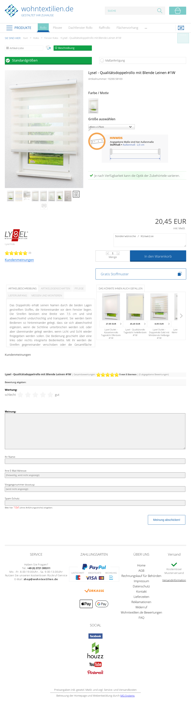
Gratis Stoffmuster (115, 274)
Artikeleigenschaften (55, 288)
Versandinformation (174, 580)
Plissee (57, 28)
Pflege (79, 288)
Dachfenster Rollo (80, 28)
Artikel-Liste (17, 48)
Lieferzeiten (141, 597)
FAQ (141, 618)
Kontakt (141, 591)
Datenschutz (141, 586)
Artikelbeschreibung (22, 288)
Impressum (141, 581)
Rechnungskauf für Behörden (141, 576)
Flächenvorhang (127, 28)
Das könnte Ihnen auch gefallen (120, 288)
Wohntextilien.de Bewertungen (141, 612)
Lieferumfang (17, 295)
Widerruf (141, 607)
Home (141, 565)
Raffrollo (104, 28)
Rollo (43, 29)
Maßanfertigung (115, 60)
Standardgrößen (25, 60)
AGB (141, 570)
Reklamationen (141, 602)
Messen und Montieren (46, 295)
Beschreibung (66, 48)
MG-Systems (127, 695)
